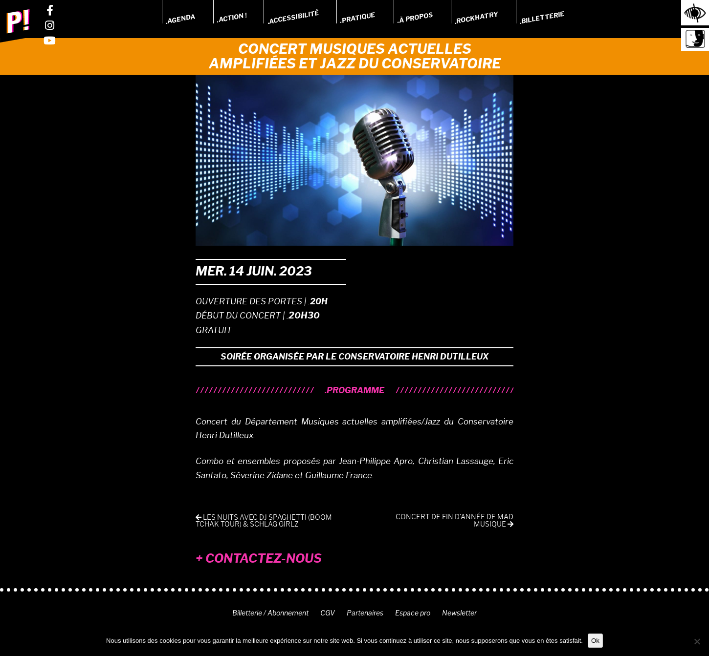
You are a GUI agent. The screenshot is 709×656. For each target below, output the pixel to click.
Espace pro (412, 613)
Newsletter (459, 613)
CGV (327, 613)
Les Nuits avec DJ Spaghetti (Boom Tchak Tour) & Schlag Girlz (264, 521)
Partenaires (365, 613)
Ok (595, 640)
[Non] (697, 641)
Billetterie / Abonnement (270, 613)
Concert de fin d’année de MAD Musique (454, 521)
